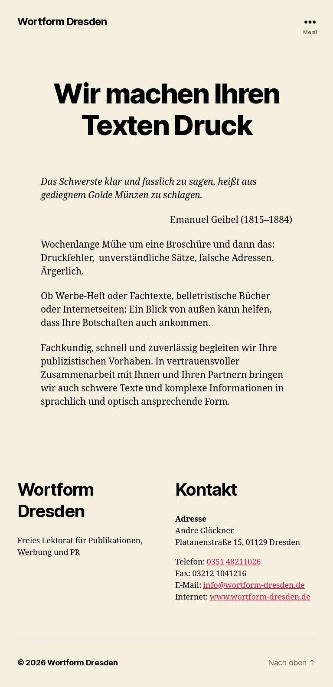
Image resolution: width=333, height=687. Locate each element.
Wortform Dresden (62, 21)
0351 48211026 (234, 562)
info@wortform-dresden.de (254, 585)
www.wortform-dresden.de (259, 597)
